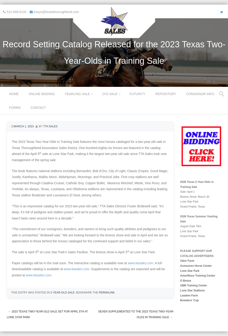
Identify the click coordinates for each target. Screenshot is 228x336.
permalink (107, 292)
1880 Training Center (193, 285)
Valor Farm (187, 260)
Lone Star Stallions (192, 290)
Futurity (137, 94)
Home (14, 94)
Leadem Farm (189, 295)
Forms (15, 107)
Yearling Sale (77, 94)
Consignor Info (200, 94)
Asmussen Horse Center (196, 265)
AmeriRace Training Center (197, 275)
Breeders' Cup (189, 300)
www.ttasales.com (140, 263)
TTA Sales (50, 126)
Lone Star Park (190, 270)
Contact (38, 107)
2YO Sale (110, 94)
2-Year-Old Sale (62, 292)
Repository (165, 94)
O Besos (185, 280)
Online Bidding (42, 94)
